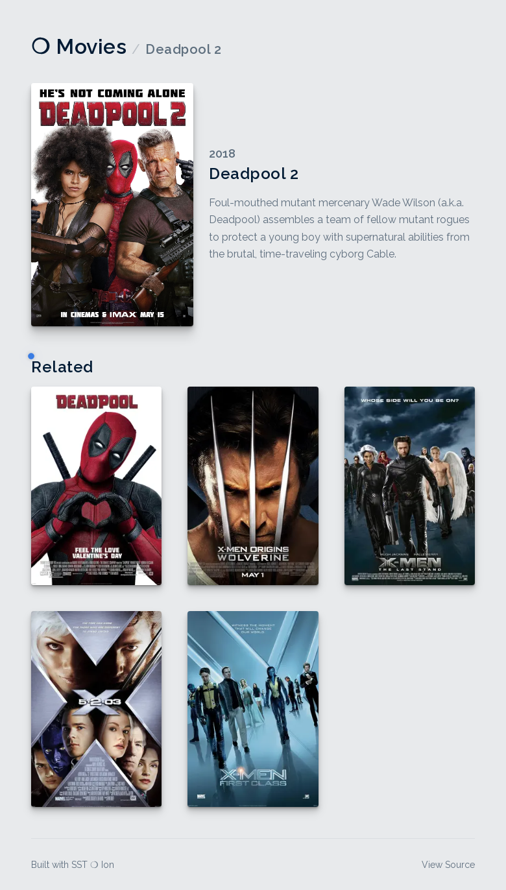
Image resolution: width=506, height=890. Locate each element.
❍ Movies (78, 46)
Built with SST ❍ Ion (72, 865)
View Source (448, 865)
